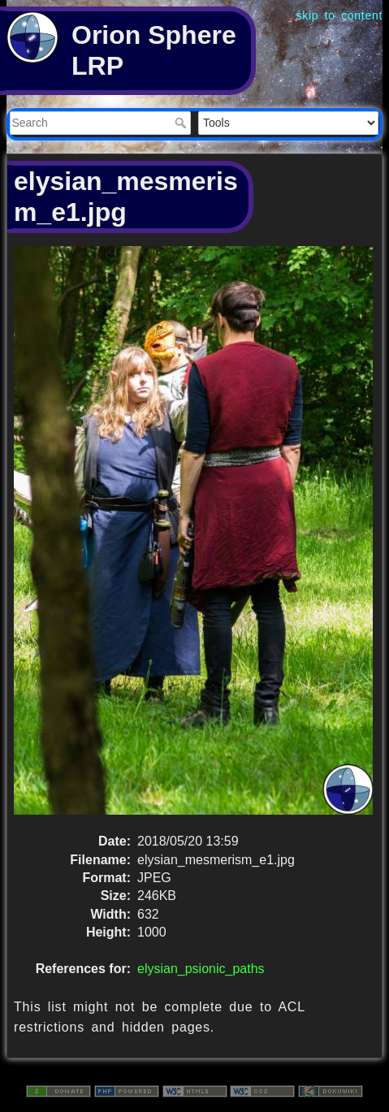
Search (182, 122)
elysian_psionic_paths (201, 969)
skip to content (339, 15)
